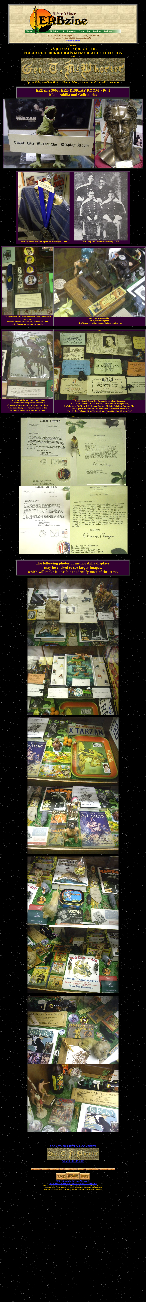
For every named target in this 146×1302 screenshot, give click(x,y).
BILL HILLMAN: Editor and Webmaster (73, 1181)
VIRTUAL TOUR (73, 1161)
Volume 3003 (73, 40)
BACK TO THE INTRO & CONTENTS (73, 1146)
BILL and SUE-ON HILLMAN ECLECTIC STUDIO (73, 1183)
